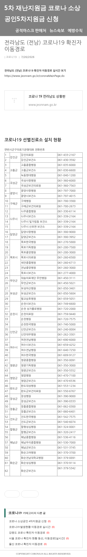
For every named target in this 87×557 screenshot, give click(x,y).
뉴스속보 (57, 30)
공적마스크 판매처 (30, 30)
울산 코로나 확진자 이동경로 (26, 544)
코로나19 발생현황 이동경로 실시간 (30, 526)
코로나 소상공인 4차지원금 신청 (28, 521)
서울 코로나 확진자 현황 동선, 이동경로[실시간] (37, 538)
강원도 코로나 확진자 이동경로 (27, 532)
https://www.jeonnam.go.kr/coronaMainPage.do (34, 76)
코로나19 (10, 57)
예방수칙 (75, 30)
